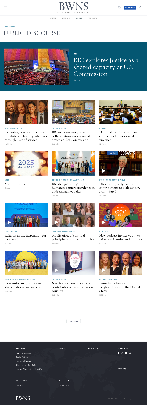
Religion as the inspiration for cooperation (25, 237)
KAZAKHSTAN (11, 231)
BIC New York (59, 279)
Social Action (22, 357)
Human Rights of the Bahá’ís (29, 369)
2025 (7, 180)
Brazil (102, 128)
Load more (73, 321)
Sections (66, 18)
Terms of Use (65, 385)
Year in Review (15, 184)
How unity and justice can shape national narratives (23, 285)
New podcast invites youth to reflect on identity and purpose (120, 237)
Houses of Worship (24, 361)
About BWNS (21, 381)
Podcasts (92, 18)
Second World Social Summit (68, 180)
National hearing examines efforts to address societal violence (118, 136)
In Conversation (14, 128)
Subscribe (130, 8)
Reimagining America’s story (21, 279)
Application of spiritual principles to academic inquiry (73, 237)
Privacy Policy (65, 381)
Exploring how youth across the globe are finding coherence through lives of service (26, 136)
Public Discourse (23, 353)
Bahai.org (122, 368)
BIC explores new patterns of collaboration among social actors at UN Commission (72, 136)
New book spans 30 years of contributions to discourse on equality (72, 287)
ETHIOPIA (104, 231)
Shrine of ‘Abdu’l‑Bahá (26, 365)
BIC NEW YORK (59, 128)
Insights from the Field (112, 180)
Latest (53, 18)
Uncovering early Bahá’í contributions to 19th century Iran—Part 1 (119, 187)
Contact (19, 385)
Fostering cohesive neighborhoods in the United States (119, 287)
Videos (79, 18)
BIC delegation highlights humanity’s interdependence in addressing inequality (73, 187)
